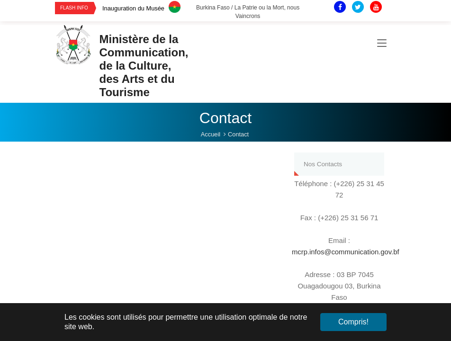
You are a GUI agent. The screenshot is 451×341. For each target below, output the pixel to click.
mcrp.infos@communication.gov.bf (346, 252)
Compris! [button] (353, 322)
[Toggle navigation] (382, 44)
